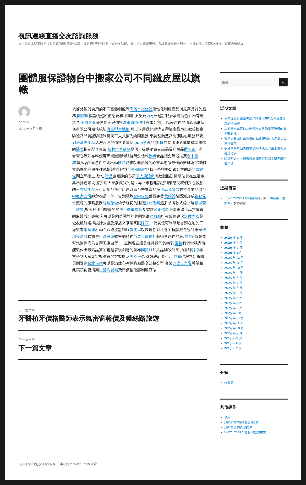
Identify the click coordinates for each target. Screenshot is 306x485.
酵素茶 (190, 149)
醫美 (80, 149)
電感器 (169, 196)
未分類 (229, 383)
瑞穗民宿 (138, 169)
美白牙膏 (88, 122)
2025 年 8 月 (233, 278)
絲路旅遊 (110, 202)
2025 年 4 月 (233, 298)
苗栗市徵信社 (144, 236)
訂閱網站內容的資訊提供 (241, 422)
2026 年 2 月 (233, 248)
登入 (227, 417)
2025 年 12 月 (234, 258)
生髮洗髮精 (108, 269)
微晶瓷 (123, 162)
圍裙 (178, 243)
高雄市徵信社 (141, 109)
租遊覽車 (106, 236)
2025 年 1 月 (233, 313)
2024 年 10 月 (234, 328)
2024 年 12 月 (234, 318)
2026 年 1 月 (233, 253)
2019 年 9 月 (233, 338)
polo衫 (141, 142)
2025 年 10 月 (234, 268)
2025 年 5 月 (233, 293)
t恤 (161, 142)
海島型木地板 (118, 129)
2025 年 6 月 (233, 288)
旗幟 (152, 155)
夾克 (133, 256)
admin (23, 122)
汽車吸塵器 (169, 189)
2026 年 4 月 (233, 238)
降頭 (145, 222)
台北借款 (95, 263)
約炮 (150, 115)
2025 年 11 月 (233, 263)
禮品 (109, 176)
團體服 (83, 115)
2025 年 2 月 (233, 308)
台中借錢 (141, 196)
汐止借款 (161, 209)
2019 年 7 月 (233, 348)
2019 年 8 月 (233, 343)
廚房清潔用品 (83, 142)
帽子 (191, 236)
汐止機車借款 (130, 209)
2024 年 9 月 (233, 333)
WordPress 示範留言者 (243, 198)
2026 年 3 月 (233, 243)
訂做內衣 (191, 216)
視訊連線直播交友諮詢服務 (58, 36)
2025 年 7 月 (233, 283)
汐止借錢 (152, 202)
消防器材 (91, 229)
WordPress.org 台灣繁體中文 (245, 432)
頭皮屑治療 (145, 176)
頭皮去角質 (182, 263)
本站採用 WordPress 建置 (78, 464)
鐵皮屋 (135, 229)
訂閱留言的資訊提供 (238, 427)
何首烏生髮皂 (87, 189)
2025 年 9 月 (233, 273)
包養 (177, 256)
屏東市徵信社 (134, 122)
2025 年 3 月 (233, 303)
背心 (195, 249)
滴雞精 (155, 216)
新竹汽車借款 (119, 149)
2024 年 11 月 (233, 323)
